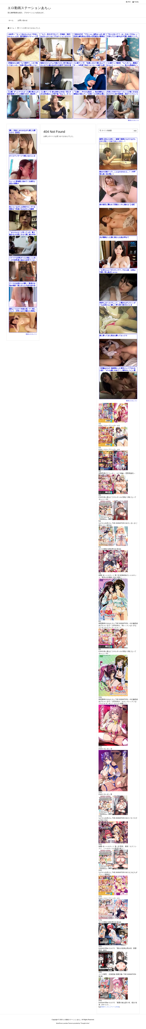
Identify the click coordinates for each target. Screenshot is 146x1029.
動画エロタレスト (133, 120)
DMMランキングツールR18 (110, 1007)
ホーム (12, 28)
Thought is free (85, 1023)
